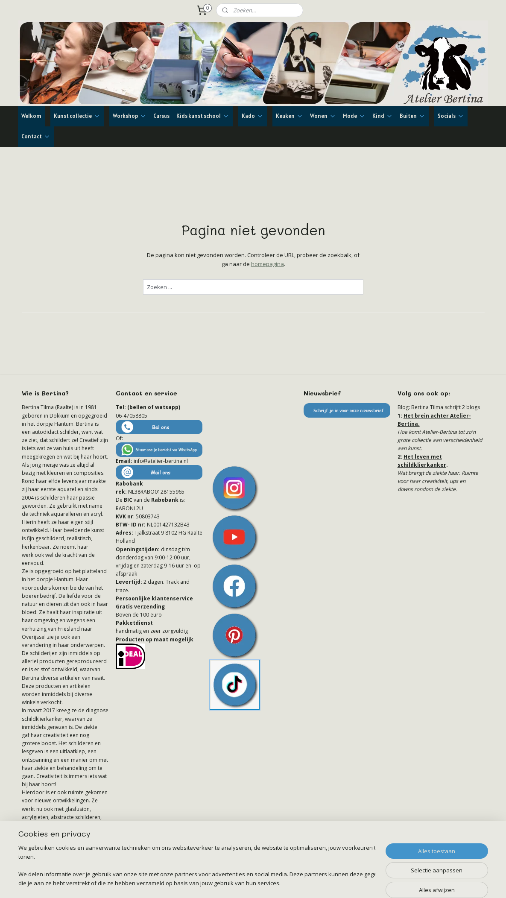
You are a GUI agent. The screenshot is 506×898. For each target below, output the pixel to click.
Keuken (289, 116)
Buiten (412, 116)
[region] (196, 866)
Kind (382, 116)
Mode (354, 116)
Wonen (323, 116)
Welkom (31, 116)
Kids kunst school (202, 116)
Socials (451, 116)
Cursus (161, 116)
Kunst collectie (77, 116)
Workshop (129, 116)
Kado (252, 116)
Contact (35, 136)
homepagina (267, 264)
